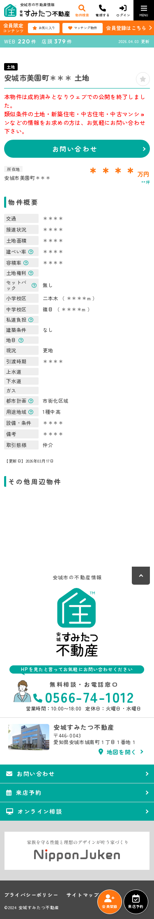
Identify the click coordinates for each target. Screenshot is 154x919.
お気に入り (43, 27)
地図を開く (118, 752)
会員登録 (109, 901)
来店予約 (135, 901)
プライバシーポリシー (31, 894)
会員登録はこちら (126, 27)
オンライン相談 (34, 811)
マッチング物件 (82, 27)
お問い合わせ (75, 149)
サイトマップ (83, 894)
